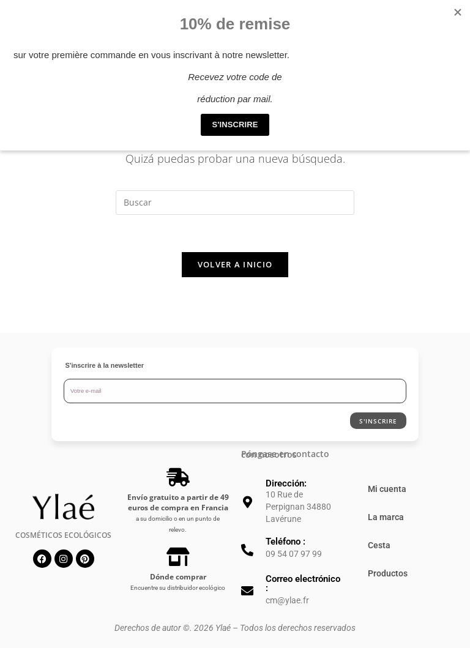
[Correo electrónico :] (247, 591)
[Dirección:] (247, 502)
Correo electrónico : (303, 583)
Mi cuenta (387, 489)
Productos (388, 573)
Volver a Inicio (235, 264)
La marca (386, 517)
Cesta (379, 545)
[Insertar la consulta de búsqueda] (235, 202)
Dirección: (286, 483)
